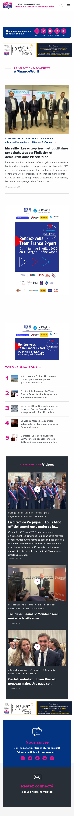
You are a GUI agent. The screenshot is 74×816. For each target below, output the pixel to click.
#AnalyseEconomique (17, 142)
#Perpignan (42, 513)
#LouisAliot (41, 517)
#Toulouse (50, 605)
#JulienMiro (29, 674)
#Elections (14, 609)
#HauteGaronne (17, 605)
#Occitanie (35, 605)
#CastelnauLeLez (18, 670)
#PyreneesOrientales (20, 517)
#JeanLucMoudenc (33, 609)
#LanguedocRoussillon (20, 513)
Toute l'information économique (34, 5)
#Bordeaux (32, 138)
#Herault (35, 670)
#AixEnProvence (14, 138)
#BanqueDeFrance (42, 142)
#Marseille (47, 138)
